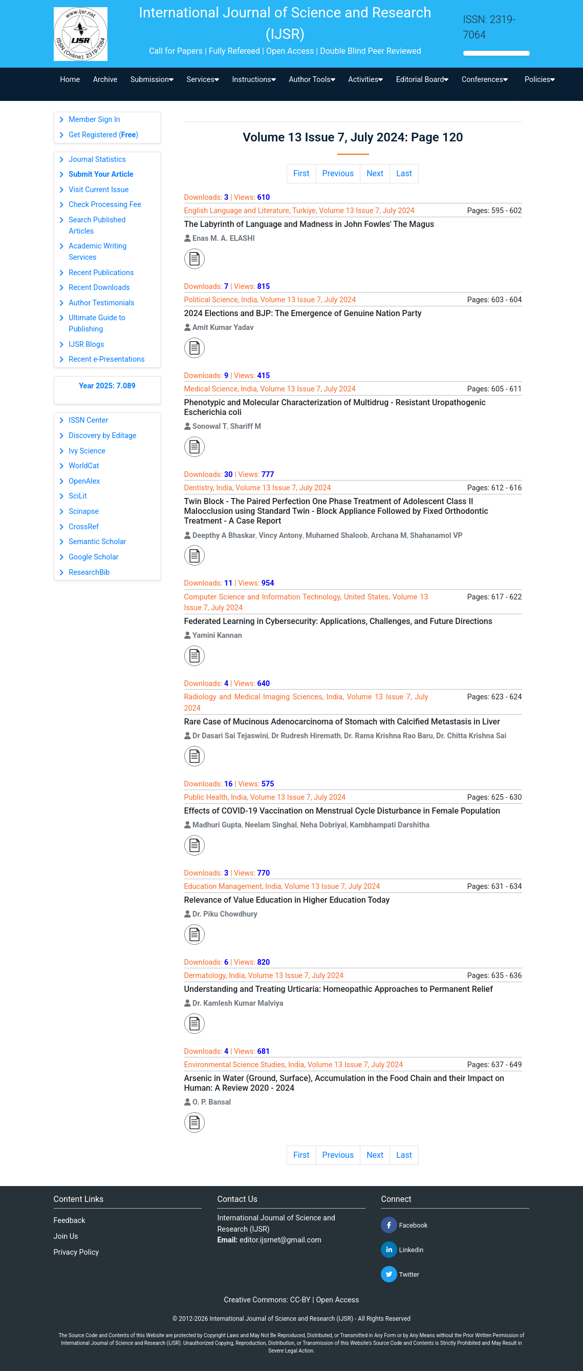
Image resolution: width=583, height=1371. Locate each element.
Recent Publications (101, 272)
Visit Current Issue (98, 189)
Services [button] (203, 79)
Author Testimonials (101, 303)
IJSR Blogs (86, 344)
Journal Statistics (97, 159)
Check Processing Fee (105, 204)
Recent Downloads (99, 287)
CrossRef (84, 527)
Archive (105, 79)
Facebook (404, 1225)
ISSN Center (88, 420)
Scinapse (84, 511)
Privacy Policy (76, 1252)
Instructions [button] (253, 79)
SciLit (78, 496)
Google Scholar (93, 557)
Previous (338, 173)
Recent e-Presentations (106, 359)
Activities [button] (365, 79)
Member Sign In (94, 119)
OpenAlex (84, 481)
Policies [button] (540, 79)
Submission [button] (152, 79)
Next (374, 173)
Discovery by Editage (102, 435)
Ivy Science (87, 451)
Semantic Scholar (97, 541)
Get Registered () (103, 135)
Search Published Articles (97, 226)
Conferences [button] (485, 79)
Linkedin (402, 1249)
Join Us (66, 1236)
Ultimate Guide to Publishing (97, 324)
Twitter (400, 1274)
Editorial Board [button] (422, 79)
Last (404, 173)
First (301, 173)
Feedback (69, 1220)
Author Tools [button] (312, 79)
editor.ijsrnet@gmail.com (280, 1240)
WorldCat (84, 466)
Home (70, 79)
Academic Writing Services (97, 252)
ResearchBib (89, 572)
